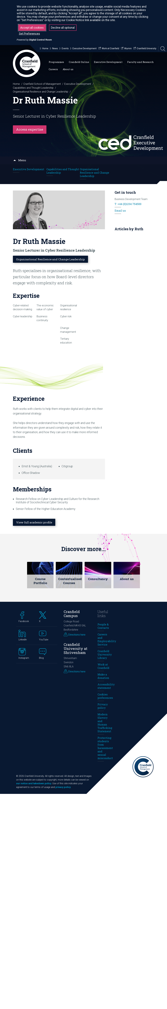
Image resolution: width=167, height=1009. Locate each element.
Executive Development (108, 62)
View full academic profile (35, 522)
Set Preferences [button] (29, 33)
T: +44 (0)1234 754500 (128, 203)
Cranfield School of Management (42, 83)
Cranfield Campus (72, 613)
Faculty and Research (140, 62)
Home (16, 83)
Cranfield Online (79, 62)
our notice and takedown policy (33, 783)
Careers (53, 69)
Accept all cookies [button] (32, 27)
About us (68, 69)
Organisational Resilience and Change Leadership (40, 91)
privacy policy (63, 787)
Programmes (56, 62)
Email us (120, 210)
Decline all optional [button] (63, 27)
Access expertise (29, 129)
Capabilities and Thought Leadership (33, 87)
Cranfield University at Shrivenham (75, 648)
